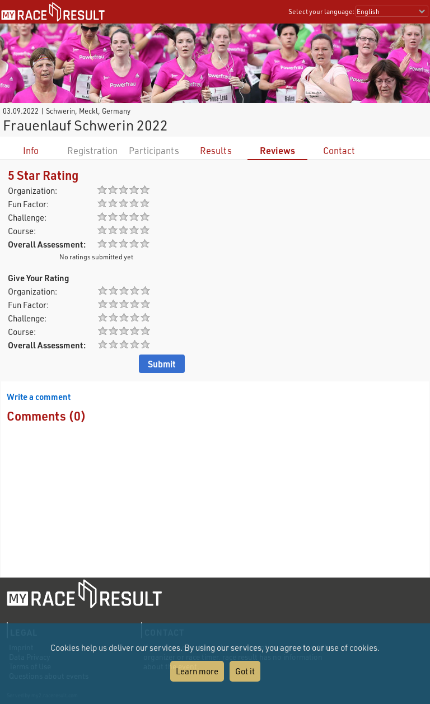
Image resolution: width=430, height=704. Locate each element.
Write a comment (39, 396)
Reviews (277, 150)
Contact (339, 150)
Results (216, 150)
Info (31, 150)
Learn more (197, 671)
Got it (245, 671)
